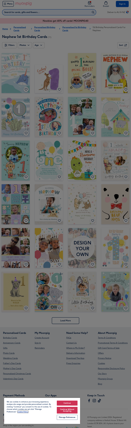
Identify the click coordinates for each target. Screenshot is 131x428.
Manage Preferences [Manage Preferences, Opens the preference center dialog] (67, 417)
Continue (67, 403)
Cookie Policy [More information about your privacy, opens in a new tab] (23, 412)
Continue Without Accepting (67, 410)
